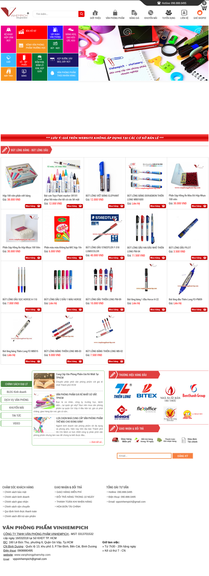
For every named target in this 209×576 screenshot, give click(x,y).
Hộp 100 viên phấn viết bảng (16, 195)
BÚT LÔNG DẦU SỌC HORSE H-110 (20, 299)
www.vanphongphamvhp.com (32, 554)
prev (82, 53)
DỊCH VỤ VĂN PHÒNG (16, 434)
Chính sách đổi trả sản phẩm (20, 516)
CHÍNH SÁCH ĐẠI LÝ (16, 418)
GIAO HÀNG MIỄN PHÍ (69, 492)
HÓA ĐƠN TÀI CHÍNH (69, 506)
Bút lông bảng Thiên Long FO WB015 (20, 351)
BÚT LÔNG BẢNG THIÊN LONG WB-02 (104, 351)
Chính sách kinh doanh (17, 496)
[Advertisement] (104, 108)
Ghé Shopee (200, 16)
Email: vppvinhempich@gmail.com (127, 501)
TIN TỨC (16, 450)
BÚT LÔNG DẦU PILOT (180, 247)
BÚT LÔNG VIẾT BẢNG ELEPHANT (102, 195)
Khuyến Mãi (150, 16)
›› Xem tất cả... (96, 442)
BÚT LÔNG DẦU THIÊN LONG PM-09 (103, 299)
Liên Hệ (184, 16)
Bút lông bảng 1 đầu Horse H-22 (143, 299)
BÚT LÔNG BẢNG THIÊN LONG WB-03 (62, 351)
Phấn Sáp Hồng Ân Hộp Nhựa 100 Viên (21, 247)
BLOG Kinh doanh (16, 426)
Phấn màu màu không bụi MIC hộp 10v (63, 247)
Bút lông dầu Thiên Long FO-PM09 (185, 299)
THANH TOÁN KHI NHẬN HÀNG (74, 501)
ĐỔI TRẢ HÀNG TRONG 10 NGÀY (75, 496)
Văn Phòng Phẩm (115, 16)
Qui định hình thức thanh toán (21, 511)
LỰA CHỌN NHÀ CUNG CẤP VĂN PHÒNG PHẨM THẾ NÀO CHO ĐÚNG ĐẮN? (79, 419)
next (204, 53)
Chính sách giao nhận (16, 501)
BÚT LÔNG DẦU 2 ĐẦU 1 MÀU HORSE (62, 299)
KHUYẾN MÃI (16, 442)
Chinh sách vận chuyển (17, 506)
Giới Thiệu (95, 16)
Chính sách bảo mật (15, 492)
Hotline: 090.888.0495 (120, 492)
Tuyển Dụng (168, 16)
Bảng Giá (134, 16)
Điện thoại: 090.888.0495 (122, 496)
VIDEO (16, 457)
